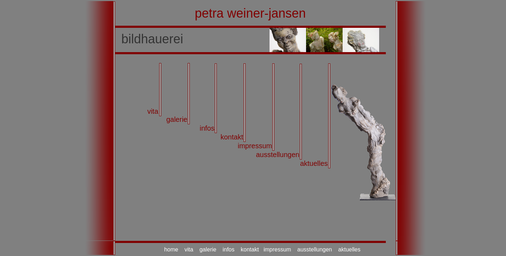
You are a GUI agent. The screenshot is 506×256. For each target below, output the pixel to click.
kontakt (231, 137)
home (171, 249)
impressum (255, 146)
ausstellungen (277, 154)
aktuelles (314, 163)
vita (152, 111)
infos (207, 128)
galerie (176, 119)
